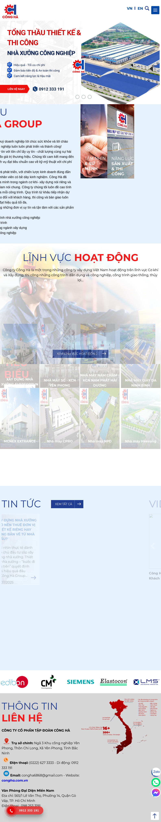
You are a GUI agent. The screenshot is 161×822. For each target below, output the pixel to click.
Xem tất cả (63, 504)
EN (140, 8)
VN (130, 8)
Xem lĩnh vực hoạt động (77, 354)
